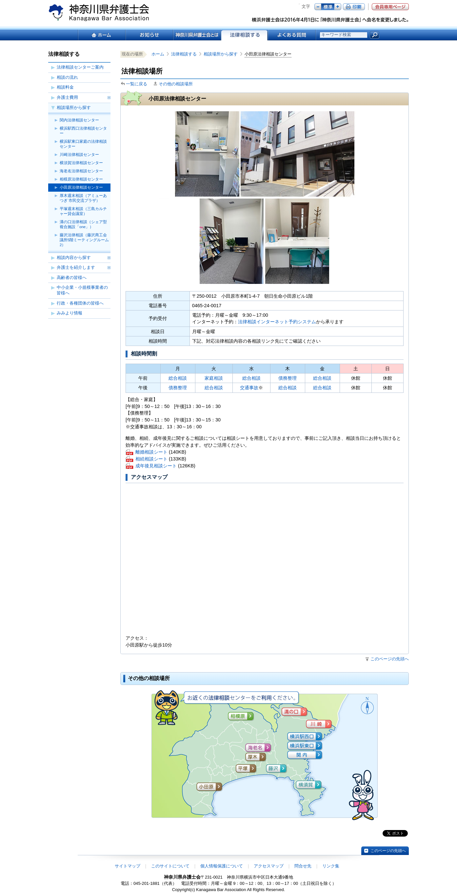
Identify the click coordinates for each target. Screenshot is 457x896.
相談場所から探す (74, 107)
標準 (327, 6)
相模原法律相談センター (81, 179)
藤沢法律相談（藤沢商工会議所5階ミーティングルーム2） (84, 240)
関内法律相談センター (79, 120)
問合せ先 (302, 866)
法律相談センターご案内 (80, 67)
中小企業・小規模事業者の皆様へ (82, 290)
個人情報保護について (221, 866)
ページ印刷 (354, 6)
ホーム (101, 35)
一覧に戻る (136, 83)
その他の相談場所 (176, 83)
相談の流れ (67, 77)
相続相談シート (151, 459)
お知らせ (149, 35)
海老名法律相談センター (81, 171)
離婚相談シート (151, 452)
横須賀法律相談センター (81, 163)
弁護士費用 (67, 97)
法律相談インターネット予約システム (277, 321)
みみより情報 (69, 312)
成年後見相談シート (156, 466)
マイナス (317, 6)
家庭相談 (214, 378)
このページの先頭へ (389, 658)
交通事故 (249, 387)
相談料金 (65, 87)
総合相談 (178, 378)
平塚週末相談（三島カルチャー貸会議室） (83, 211)
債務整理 (287, 378)
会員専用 (390, 6)
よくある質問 (292, 35)
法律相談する (186, 54)
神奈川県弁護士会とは (196, 35)
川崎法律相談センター (79, 155)
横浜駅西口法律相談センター (83, 130)
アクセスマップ (269, 866)
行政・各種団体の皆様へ (80, 303)
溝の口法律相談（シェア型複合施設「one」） (83, 224)
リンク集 (330, 866)
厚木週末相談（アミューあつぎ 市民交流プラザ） (83, 198)
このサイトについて (170, 866)
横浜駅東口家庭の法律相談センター (83, 143)
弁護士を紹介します (76, 267)
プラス (337, 6)
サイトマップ (127, 866)
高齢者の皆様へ (72, 277)
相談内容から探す (74, 257)
